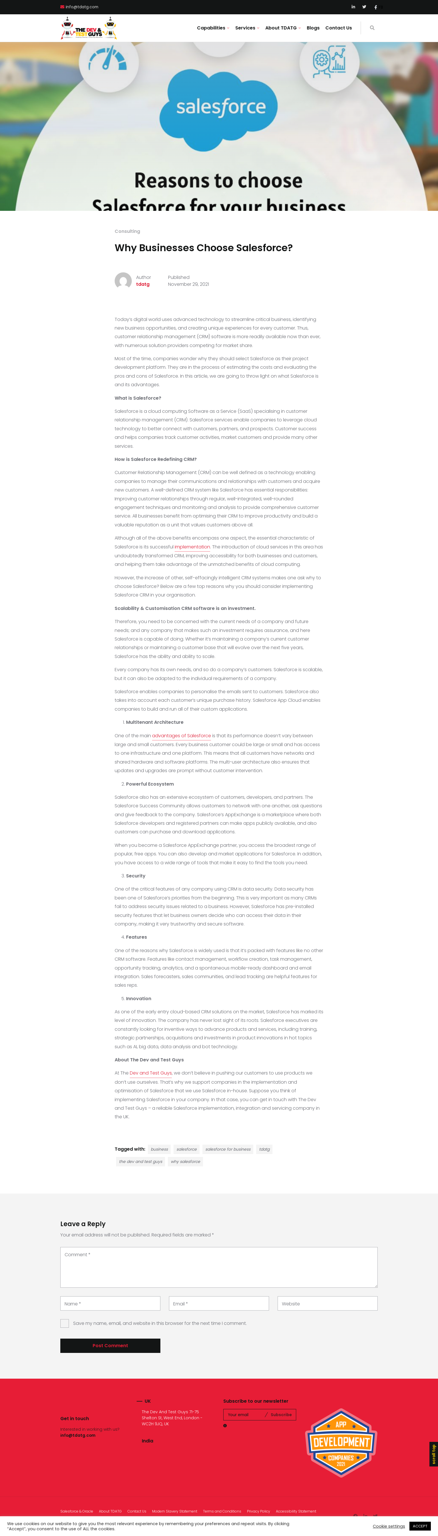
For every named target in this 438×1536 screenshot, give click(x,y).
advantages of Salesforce (181, 735)
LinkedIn (354, 7)
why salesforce (185, 1161)
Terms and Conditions (222, 1511)
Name (73, 1304)
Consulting (127, 231)
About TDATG (281, 28)
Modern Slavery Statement (174, 1511)
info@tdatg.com (82, 7)
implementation (192, 547)
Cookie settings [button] (389, 1526)
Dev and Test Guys (151, 1073)
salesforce (186, 1149)
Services (245, 28)
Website (291, 1304)
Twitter (364, 7)
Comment (78, 1254)
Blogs (313, 28)
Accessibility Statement (296, 1511)
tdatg (143, 284)
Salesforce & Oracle (76, 1511)
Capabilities (211, 28)
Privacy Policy (258, 1511)
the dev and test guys (140, 1161)
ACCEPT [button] (420, 1526)
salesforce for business (227, 1149)
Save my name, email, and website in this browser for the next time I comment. (160, 1323)
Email (180, 1304)
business (159, 1149)
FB (381, 7)
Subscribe (281, 1415)
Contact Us (338, 28)
